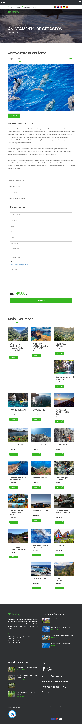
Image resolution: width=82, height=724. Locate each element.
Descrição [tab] (14, 116)
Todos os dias (23, 61)
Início (9, 33)
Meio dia (11, 61)
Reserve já (14, 357)
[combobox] (41, 253)
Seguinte (41, 300)
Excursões (16, 33)
